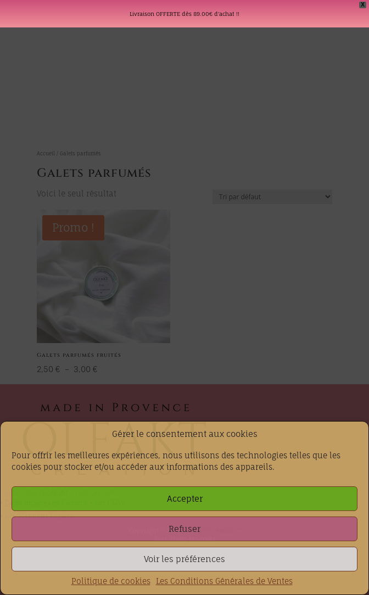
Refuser (184, 529)
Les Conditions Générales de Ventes (224, 581)
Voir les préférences (184, 559)
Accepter (185, 498)
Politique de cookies (110, 581)
